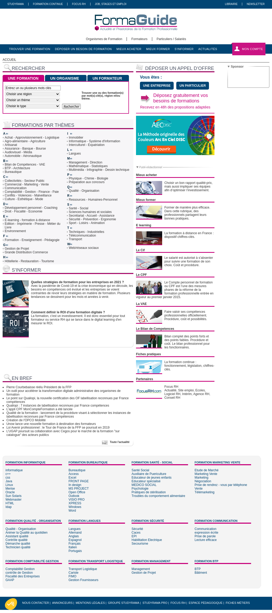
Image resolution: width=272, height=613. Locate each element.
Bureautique (13, 172)
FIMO (72, 576)
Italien (73, 547)
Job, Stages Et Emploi (111, 4)
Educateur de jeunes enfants (152, 477)
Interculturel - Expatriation (87, 145)
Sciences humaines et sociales (90, 212)
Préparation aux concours (87, 182)
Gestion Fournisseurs (83, 580)
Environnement (15, 231)
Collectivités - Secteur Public (24, 181)
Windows (75, 507)
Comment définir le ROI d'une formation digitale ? (68, 312)
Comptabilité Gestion (20, 569)
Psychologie (140, 488)
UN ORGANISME (64, 78)
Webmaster (13, 499)
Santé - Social (78, 208)
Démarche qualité (17, 543)
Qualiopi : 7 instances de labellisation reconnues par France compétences (57, 405)
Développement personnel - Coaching (31, 208)
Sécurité (137, 529)
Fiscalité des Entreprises (22, 576)
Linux (9, 485)
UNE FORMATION (23, 78)
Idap (8, 507)
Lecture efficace (206, 540)
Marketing (201, 477)
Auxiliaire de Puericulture (149, 474)
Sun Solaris (13, 496)
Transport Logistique (83, 569)
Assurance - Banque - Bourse (25, 148)
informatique (14, 470)
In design (75, 485)
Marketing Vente (206, 474)
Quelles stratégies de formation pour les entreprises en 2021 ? (77, 282)
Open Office (77, 492)
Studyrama (15, 4)
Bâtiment (201, 572)
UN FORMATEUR (107, 78)
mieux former (158, 49)
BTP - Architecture (17, 168)
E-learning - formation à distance (27, 220)
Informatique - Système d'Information (94, 141)
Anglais (74, 536)
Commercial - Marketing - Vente (27, 184)
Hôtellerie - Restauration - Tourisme (29, 261)
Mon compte (252, 49)
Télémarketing (204, 492)
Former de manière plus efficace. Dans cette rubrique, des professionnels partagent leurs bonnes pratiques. (187, 213)
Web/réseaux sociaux (84, 248)
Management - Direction (85, 162)
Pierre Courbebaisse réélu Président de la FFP (38, 387)
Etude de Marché (206, 470)
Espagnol (75, 540)
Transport (75, 239)
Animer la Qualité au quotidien (26, 532)
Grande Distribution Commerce (26, 252)
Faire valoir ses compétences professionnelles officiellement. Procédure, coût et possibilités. (185, 315)
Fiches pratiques (148, 354)
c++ (8, 474)
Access (74, 474)
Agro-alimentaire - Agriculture (25, 141)
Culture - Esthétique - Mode (24, 199)
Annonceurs (62, 602)
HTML (9, 503)
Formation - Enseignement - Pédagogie (32, 240)
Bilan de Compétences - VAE (25, 164)
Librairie (231, 4)
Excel (72, 477)
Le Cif (140, 250)
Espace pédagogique (206, 602)
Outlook (74, 496)
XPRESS (75, 503)
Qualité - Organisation (84, 191)
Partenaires (144, 379)
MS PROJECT (79, 488)
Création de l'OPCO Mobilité (26, 420)
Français (75, 543)
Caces (136, 532)
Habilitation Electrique (147, 540)
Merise (10, 488)
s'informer (184, 49)
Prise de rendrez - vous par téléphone (221, 485)
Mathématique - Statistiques (88, 166)
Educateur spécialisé (146, 481)
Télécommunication (82, 235)
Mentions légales (90, 602)
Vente (199, 488)
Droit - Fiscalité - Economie (23, 211)
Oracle (10, 492)
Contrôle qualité (16, 540)
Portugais (75, 551)
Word (72, 510)
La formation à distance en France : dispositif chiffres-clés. (189, 235)
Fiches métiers (238, 602)
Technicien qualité (17, 547)
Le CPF (141, 275)
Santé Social (140, 470)
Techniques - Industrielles (86, 232)
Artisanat (11, 145)
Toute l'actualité (119, 442)
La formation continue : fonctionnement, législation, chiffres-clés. (189, 365)
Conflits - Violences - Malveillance (28, 195)
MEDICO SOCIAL (144, 485)
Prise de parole (205, 536)
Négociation (203, 481)
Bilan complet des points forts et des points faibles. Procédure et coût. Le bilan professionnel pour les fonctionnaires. (186, 342)
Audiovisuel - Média (18, 152)
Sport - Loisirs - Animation (87, 223)
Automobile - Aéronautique (23, 156)
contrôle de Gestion (19, 572)
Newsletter (255, 4)
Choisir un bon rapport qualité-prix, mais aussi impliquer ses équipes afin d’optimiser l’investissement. (188, 186)
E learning (143, 225)
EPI (134, 536)
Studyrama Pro (155, 602)
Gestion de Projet (17, 248)
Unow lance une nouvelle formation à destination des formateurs (51, 424)
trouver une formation (29, 49)
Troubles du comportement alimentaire (158, 496)
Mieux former (146, 200)
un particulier (192, 85)
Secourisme (140, 543)
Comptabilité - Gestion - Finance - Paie (32, 192)
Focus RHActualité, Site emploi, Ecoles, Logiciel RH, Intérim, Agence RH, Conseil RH (187, 392)
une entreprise (157, 85)
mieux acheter (128, 49)
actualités (207, 49)
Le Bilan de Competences (155, 329)
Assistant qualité (16, 536)
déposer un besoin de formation (83, 49)
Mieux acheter (146, 175)
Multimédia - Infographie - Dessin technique (99, 170)
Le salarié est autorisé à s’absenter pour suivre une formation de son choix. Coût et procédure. (188, 261)
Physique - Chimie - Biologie (88, 178)
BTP (198, 569)
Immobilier (76, 137)
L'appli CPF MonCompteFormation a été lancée (39, 409)
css (7, 477)
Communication (15, 188)
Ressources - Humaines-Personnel (93, 199)
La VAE (141, 304)
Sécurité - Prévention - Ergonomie (92, 219)
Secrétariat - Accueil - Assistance (92, 215)
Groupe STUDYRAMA (123, 602)
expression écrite (206, 532)
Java (8, 481)
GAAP (9, 580)
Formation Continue (48, 4)
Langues (75, 153)
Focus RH (79, 4)
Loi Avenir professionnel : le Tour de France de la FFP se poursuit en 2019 (57, 427)
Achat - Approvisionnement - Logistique (32, 137)
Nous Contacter (35, 602)
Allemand (75, 532)
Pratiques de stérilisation (149, 492)
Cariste (73, 572)
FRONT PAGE (79, 481)
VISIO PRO (76, 499)
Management (141, 569)
